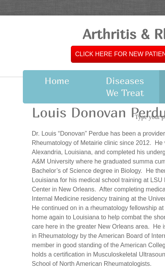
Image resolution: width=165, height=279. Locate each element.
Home (57, 80)
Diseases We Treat (125, 86)
